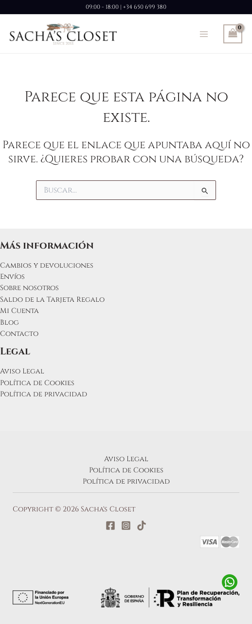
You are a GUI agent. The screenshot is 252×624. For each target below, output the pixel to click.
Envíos (12, 276)
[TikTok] (141, 525)
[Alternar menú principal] (204, 33)
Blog (9, 322)
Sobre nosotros (29, 287)
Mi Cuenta (19, 310)
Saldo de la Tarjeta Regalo (52, 299)
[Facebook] (110, 525)
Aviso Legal (22, 371)
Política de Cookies (37, 383)
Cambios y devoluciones (46, 265)
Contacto (19, 333)
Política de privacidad (43, 394)
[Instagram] (126, 525)
